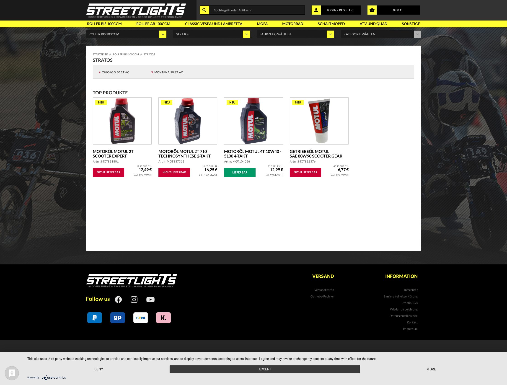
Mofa (262, 23)
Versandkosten (324, 290)
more (431, 369)
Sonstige (411, 23)
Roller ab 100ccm (153, 23)
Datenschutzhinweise (404, 316)
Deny (98, 369)
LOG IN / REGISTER (340, 10)
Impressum (410, 329)
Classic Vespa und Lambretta (213, 23)
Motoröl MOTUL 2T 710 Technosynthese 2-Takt (184, 153)
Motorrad (292, 23)
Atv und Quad (373, 23)
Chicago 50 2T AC (115, 72)
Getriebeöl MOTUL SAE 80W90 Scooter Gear (316, 153)
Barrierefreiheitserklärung (401, 296)
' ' (295, 34)
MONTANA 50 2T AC (168, 72)
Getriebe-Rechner (322, 296)
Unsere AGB (409, 303)
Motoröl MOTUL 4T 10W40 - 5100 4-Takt (252, 153)
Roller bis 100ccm (104, 23)
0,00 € (397, 10)
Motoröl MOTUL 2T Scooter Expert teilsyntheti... (113, 153)
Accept (265, 369)
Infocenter (411, 290)
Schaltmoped (331, 23)
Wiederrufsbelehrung (404, 309)
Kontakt (412, 322)
